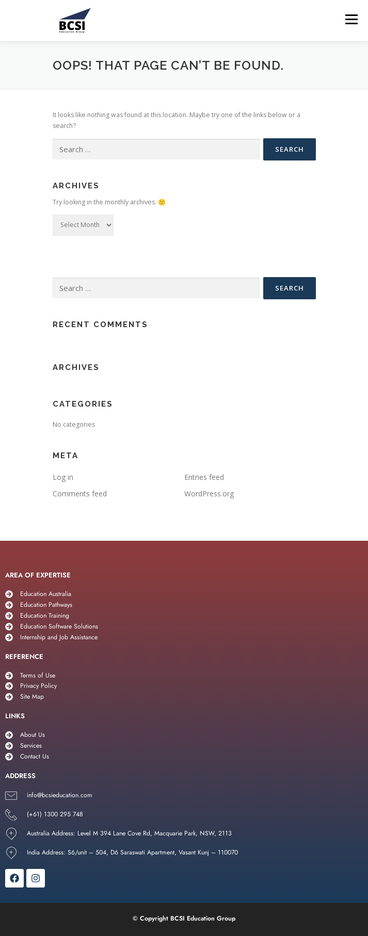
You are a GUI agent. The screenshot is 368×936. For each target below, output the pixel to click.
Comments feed (80, 493)
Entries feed (204, 477)
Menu (350, 19)
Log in (63, 477)
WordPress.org (209, 493)
